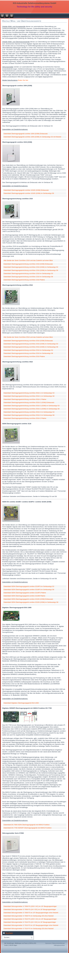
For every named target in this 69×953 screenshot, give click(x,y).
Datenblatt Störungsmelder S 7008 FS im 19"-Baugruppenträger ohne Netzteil (31, 913)
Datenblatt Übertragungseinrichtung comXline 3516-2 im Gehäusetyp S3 (29, 412)
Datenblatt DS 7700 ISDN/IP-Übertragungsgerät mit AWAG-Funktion (28, 828)
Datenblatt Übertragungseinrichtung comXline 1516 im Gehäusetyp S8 (28, 277)
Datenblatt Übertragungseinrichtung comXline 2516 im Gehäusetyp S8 (28, 353)
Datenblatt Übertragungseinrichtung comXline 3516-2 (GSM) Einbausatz (29, 402)
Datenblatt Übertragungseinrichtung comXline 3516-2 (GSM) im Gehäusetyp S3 (32, 406)
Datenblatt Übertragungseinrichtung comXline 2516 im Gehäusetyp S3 (28, 350)
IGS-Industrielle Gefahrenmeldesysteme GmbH (34, 3)
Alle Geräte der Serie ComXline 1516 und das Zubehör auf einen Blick (28, 260)
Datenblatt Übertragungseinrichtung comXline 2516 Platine (24, 356)
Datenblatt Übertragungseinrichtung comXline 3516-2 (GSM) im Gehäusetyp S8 (32, 409)
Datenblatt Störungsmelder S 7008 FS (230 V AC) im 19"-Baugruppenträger (30, 906)
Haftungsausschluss (59, 945)
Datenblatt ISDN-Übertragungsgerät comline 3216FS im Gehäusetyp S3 (29, 586)
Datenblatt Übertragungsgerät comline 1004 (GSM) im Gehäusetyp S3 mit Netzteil (32, 137)
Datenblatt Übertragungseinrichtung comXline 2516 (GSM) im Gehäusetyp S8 (31, 347)
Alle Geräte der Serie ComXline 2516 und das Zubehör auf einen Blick (28, 337)
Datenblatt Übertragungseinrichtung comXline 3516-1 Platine (25, 399)
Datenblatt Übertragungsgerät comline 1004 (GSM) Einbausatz (26, 134)
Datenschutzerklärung (58, 943)
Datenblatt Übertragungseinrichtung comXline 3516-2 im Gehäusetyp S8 (29, 415)
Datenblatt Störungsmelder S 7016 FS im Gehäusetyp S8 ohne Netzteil (29, 928)
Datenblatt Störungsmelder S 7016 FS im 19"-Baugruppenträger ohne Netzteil (31, 925)
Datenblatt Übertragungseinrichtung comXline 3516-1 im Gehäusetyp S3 (29, 393)
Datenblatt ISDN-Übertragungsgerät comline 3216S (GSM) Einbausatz (28, 599)
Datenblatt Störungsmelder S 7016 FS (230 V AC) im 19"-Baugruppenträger (30, 919)
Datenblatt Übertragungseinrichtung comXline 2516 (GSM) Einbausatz (28, 341)
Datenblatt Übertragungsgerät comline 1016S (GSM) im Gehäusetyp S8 (29, 193)
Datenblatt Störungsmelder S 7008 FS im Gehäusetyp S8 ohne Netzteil (29, 916)
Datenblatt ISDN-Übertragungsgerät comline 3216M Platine (24, 596)
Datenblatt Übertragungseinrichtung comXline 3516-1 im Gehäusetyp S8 (29, 396)
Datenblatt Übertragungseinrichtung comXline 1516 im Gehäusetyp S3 (28, 273)
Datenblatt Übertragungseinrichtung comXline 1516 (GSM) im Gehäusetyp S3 (31, 267)
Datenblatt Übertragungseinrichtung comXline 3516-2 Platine (25, 418)
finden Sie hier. (23, 80)
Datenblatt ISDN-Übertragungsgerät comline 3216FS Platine (25, 593)
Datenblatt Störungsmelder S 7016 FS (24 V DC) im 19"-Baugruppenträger (30, 922)
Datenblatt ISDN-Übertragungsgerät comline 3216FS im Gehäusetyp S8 (29, 589)
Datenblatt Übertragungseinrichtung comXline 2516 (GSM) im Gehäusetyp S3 (31, 344)
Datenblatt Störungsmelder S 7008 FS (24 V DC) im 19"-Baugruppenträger (30, 909)
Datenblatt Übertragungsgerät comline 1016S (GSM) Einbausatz (26, 190)
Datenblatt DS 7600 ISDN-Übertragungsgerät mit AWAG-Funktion (27, 825)
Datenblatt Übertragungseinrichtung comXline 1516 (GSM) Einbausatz (28, 264)
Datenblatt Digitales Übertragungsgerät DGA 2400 (21, 703)
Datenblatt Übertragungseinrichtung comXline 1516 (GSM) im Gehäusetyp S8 (31, 270)
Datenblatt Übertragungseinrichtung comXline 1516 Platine (24, 280)
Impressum (48, 943)
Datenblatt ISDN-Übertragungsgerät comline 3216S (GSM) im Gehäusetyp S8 (31, 602)
